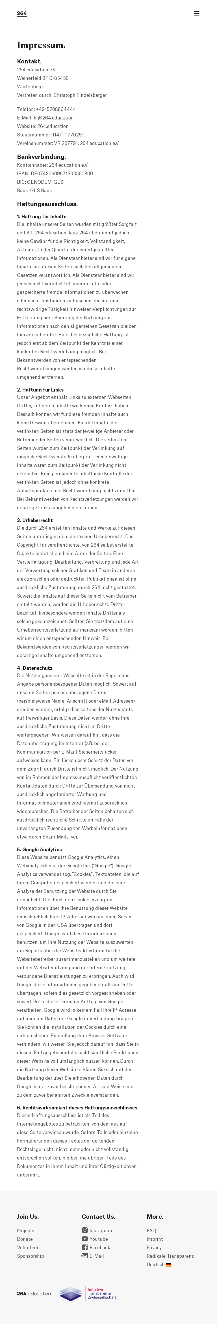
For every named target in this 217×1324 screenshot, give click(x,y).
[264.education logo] (22, 14)
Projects (25, 1231)
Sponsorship (30, 1256)
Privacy (154, 1248)
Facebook (96, 1248)
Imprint (155, 1239)
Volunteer (27, 1248)
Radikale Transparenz (170, 1256)
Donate (25, 1239)
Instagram (97, 1231)
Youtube (95, 1239)
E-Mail (93, 1256)
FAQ (151, 1231)
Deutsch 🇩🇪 (159, 1265)
